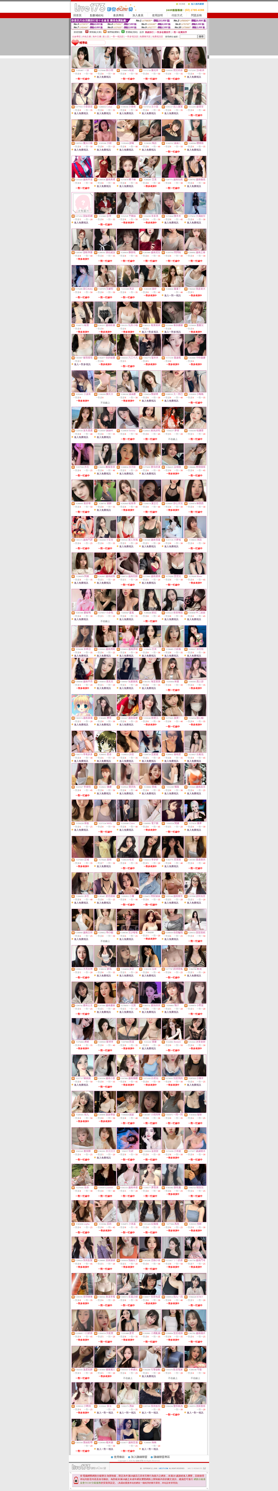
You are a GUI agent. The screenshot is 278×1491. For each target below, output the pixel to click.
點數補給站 (97, 15)
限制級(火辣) (95, 32)
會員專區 (118, 15)
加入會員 (137, 15)
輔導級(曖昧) (114, 32)
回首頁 (77, 15)
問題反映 (196, 15)
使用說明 (157, 15)
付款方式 (177, 15)
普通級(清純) (132, 32)
